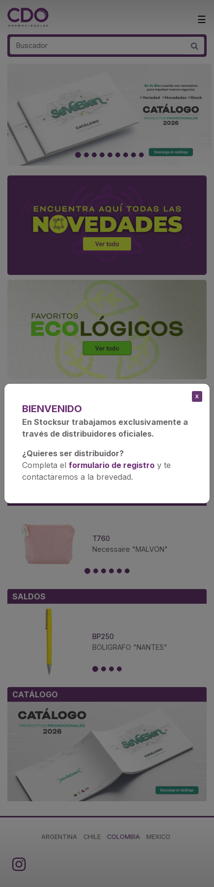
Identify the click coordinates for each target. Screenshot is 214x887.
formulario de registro (112, 465)
